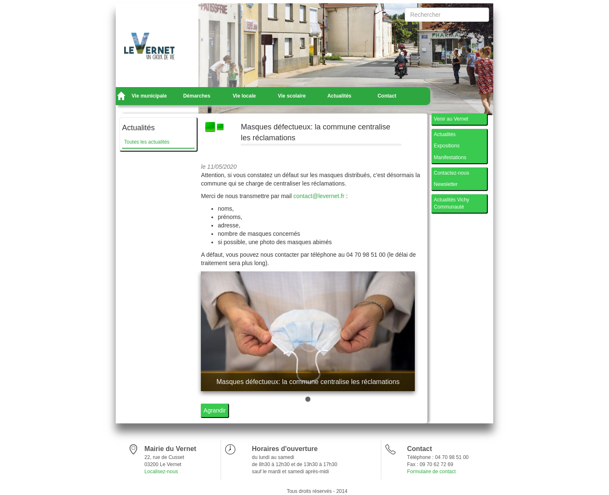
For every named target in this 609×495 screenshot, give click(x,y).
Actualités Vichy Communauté (451, 203)
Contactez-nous (451, 173)
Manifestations (450, 157)
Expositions (446, 146)
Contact (386, 96)
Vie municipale (149, 96)
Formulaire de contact (431, 471)
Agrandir (214, 410)
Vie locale (244, 96)
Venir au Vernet (451, 119)
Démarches (197, 96)
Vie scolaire (292, 96)
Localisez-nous (161, 471)
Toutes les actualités (146, 142)
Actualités (339, 96)
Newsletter (446, 184)
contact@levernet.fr (319, 196)
